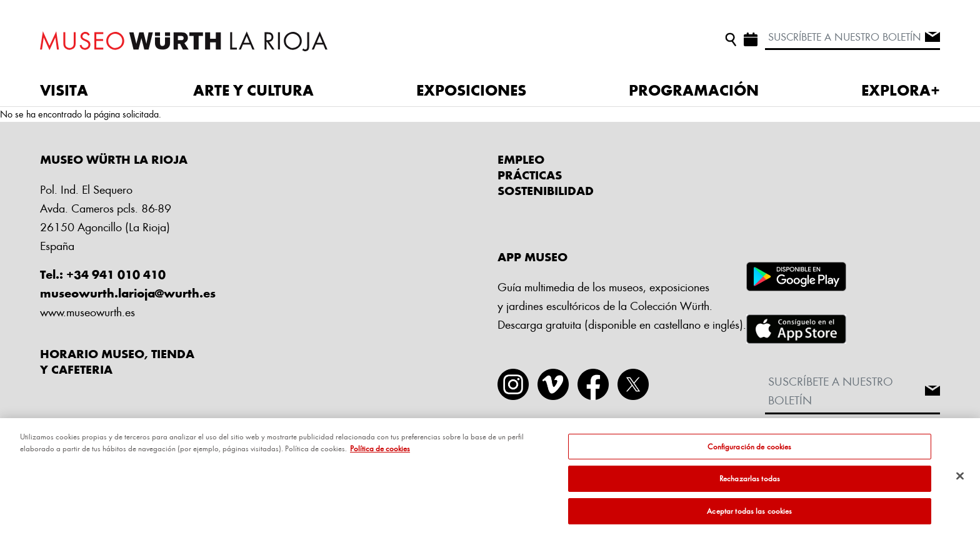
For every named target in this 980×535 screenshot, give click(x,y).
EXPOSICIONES (471, 90)
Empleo (521, 159)
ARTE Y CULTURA (253, 90)
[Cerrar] (960, 480)
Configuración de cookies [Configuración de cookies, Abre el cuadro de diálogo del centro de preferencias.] (749, 451)
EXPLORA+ (900, 90)
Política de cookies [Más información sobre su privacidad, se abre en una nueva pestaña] (380, 453)
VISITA (64, 90)
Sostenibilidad (546, 190)
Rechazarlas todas (749, 483)
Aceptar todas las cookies (749, 516)
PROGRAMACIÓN (694, 90)
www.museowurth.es (87, 311)
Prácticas (530, 175)
